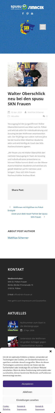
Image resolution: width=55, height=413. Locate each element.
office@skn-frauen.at (23, 294)
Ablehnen (27, 392)
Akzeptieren (27, 384)
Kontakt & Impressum (21, 407)
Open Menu (43, 27)
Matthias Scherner (36, 112)
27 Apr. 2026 (29, 330)
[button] (50, 351)
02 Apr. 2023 (16, 112)
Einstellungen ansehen (27, 400)
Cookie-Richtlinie (6, 407)
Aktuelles (15, 116)
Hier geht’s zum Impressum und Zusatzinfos (27, 300)
